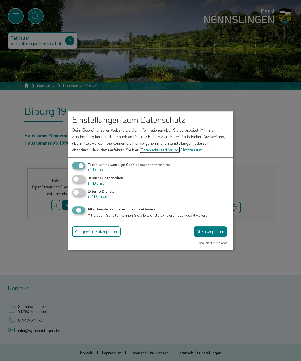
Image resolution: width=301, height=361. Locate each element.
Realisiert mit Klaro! (212, 242)
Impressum (193, 149)
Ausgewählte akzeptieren (96, 231)
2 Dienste (97, 196)
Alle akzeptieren (210, 231)
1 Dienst (96, 169)
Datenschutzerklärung (159, 149)
